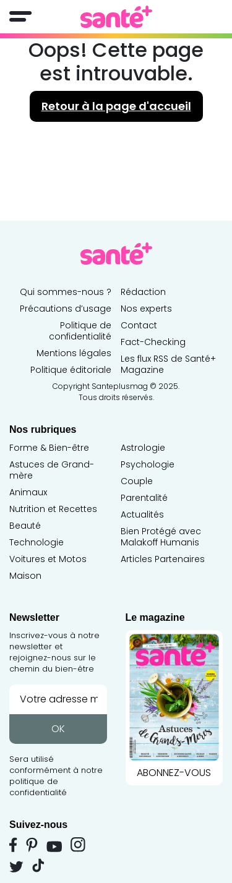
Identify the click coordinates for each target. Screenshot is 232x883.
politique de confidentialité (38, 786)
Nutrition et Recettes (53, 509)
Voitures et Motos (48, 559)
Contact (139, 325)
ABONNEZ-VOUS (174, 705)
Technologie (36, 542)
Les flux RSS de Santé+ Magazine (168, 364)
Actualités (142, 514)
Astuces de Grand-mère (51, 470)
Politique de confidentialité (80, 331)
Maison (25, 575)
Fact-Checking (153, 342)
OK (58, 729)
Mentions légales (74, 353)
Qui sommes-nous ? (65, 292)
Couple (137, 481)
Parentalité (144, 498)
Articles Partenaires (163, 559)
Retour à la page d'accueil (116, 106)
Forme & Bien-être (49, 448)
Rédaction (143, 292)
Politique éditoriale (70, 370)
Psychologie (147, 464)
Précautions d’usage (65, 308)
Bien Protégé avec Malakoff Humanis (161, 536)
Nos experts (146, 308)
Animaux (28, 492)
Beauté (25, 525)
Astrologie (143, 448)
